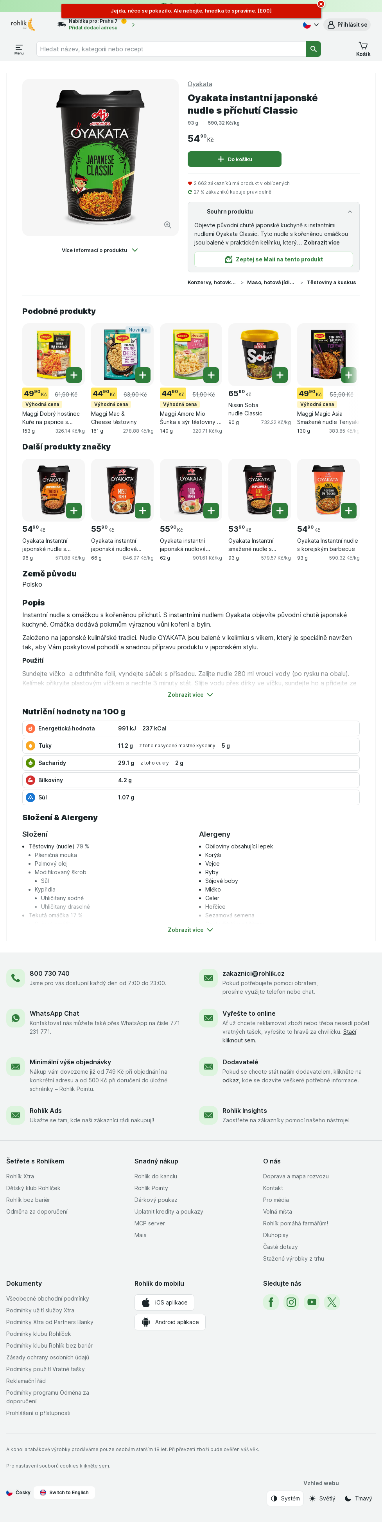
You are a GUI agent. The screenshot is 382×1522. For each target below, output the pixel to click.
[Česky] (310, 25)
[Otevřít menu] (19, 49)
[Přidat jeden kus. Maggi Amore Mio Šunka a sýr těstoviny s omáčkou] (211, 375)
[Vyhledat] (313, 49)
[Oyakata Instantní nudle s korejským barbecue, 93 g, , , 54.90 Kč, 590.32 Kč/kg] (328, 490)
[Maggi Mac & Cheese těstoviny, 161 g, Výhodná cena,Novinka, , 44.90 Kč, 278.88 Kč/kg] (122, 354)
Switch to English (64, 1492)
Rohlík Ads (46, 1110)
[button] (347, 24)
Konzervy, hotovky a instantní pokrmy (213, 282)
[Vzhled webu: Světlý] (322, 1498)
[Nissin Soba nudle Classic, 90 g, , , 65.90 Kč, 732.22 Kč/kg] (259, 354)
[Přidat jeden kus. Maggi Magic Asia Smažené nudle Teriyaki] (349, 375)
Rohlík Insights (244, 1110)
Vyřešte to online (249, 1013)
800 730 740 (50, 973)
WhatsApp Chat (54, 1013)
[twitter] (332, 1302)
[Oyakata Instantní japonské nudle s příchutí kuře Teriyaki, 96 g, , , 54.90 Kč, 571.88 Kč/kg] (53, 490)
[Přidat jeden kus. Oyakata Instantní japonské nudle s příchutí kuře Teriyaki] (74, 510)
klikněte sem (94, 1466)
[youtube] (311, 1302)
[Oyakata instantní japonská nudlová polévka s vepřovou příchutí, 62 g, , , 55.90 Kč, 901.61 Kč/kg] (191, 490)
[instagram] (291, 1302)
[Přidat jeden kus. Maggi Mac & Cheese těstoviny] (143, 375)
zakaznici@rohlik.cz (253, 973)
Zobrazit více (322, 242)
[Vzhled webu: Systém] (285, 1498)
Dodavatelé (240, 1062)
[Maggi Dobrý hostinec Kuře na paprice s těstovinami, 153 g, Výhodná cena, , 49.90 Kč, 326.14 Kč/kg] (53, 354)
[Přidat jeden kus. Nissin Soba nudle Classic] (280, 375)
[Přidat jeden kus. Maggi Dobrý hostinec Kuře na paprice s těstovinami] (74, 375)
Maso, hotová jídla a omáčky (272, 282)
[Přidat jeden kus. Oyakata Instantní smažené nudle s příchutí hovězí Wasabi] (280, 510)
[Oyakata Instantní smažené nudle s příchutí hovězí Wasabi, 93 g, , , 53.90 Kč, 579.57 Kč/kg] (259, 490)
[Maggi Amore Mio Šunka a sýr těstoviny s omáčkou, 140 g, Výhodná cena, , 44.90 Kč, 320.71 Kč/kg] (191, 354)
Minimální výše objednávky (70, 1062)
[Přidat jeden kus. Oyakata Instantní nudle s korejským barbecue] (349, 510)
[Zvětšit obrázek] (167, 225)
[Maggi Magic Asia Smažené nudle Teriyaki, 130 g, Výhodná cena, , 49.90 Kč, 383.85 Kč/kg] (328, 354)
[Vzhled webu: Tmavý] (358, 1498)
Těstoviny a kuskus (331, 282)
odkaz (230, 1080)
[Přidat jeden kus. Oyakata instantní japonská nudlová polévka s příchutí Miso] (143, 510)
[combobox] (171, 49)
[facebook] (271, 1302)
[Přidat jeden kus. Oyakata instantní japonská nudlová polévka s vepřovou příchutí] (211, 510)
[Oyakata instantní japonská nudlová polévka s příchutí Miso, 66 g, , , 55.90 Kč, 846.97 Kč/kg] (122, 490)
